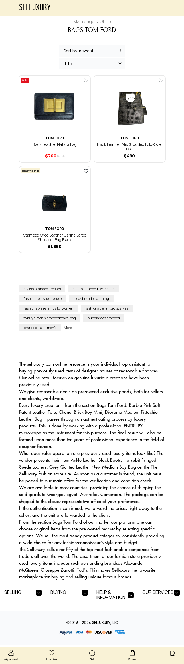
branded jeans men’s (40, 327)
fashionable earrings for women (48, 308)
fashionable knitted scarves (106, 308)
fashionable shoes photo (43, 298)
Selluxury (35, 8)
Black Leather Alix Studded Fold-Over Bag (129, 147)
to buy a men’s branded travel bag (50, 318)
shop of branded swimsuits (93, 288)
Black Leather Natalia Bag (54, 144)
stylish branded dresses (42, 288)
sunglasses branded (104, 318)
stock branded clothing (91, 298)
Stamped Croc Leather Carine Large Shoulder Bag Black (54, 237)
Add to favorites (86, 80)
